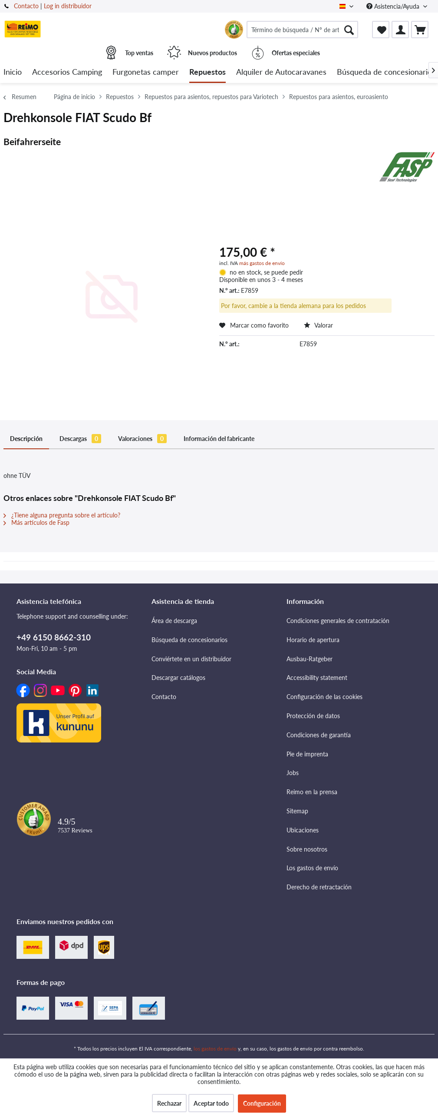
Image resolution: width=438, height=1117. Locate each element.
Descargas (80, 438)
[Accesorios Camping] (67, 72)
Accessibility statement (317, 677)
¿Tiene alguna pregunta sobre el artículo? (61, 515)
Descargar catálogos (178, 677)
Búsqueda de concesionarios (189, 639)
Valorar (318, 325)
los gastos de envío (215, 1048)
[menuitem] (302, 29)
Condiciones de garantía (319, 735)
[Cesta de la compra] (419, 29)
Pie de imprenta (307, 754)
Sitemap (297, 811)
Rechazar (169, 1103)
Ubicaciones (303, 830)
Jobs (293, 772)
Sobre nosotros (307, 849)
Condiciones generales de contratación (338, 620)
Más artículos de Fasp (36, 522)
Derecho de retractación (319, 887)
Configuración (262, 1103)
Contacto (26, 6)
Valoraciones (142, 438)
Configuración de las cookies (324, 696)
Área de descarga (174, 620)
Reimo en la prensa (312, 791)
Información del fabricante (219, 438)
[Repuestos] (207, 72)
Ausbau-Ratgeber (310, 659)
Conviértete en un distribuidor (191, 659)
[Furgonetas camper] (145, 72)
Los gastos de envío (312, 868)
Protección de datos (313, 715)
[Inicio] (12, 72)
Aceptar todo (211, 1103)
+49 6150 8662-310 (53, 637)
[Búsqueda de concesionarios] (386, 72)
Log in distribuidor (68, 6)
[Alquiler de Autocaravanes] (281, 72)
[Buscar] (349, 29)
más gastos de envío (262, 263)
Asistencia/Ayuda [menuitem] (393, 6)
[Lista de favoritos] (380, 29)
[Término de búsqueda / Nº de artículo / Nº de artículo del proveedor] (302, 29)
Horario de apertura (313, 639)
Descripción (26, 438)
